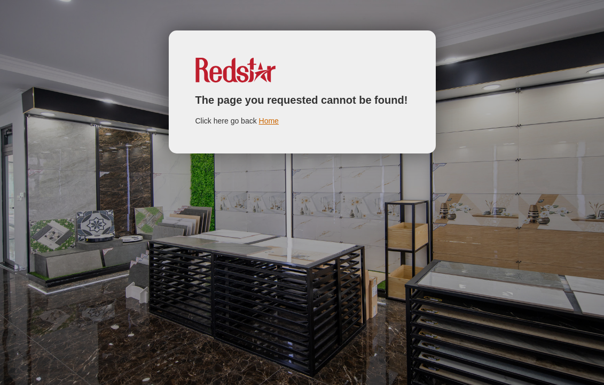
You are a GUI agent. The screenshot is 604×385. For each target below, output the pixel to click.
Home (269, 121)
